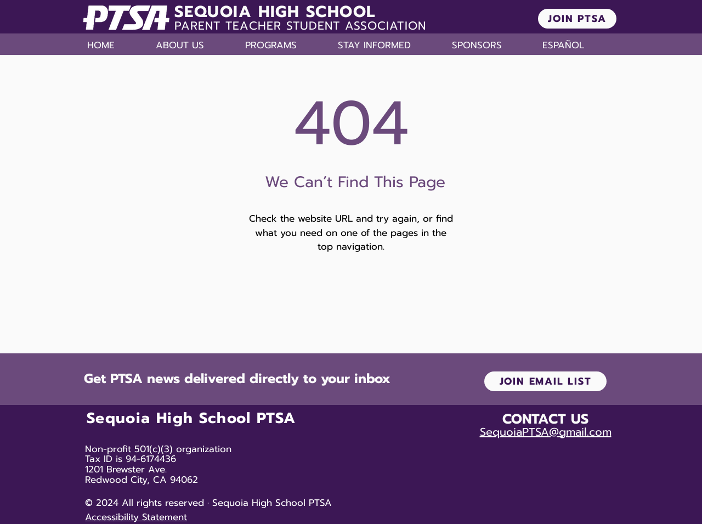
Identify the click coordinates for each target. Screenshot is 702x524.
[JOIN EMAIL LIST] (545, 381)
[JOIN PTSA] (577, 19)
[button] (195, 45)
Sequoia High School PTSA (191, 418)
